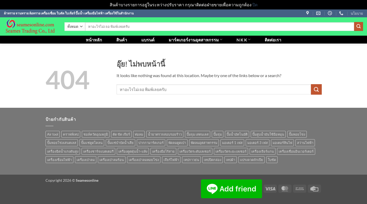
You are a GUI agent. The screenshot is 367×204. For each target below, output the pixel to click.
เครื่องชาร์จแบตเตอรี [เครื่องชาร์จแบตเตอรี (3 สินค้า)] (98, 151)
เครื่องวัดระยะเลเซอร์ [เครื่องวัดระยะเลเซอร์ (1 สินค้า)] (231, 151)
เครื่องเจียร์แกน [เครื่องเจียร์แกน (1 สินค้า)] (262, 151)
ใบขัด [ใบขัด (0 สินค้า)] (272, 160)
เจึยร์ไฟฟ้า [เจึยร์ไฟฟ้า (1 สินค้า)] (171, 160)
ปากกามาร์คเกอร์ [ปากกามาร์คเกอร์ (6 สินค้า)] (151, 143)
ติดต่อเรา (273, 39)
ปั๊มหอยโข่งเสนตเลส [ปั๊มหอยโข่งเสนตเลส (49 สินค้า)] (61, 143)
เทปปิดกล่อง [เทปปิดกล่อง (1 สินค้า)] (212, 160)
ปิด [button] (255, 4)
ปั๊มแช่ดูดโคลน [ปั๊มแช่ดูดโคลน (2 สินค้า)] (92, 143)
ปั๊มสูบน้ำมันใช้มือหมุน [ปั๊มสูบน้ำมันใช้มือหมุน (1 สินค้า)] (268, 134)
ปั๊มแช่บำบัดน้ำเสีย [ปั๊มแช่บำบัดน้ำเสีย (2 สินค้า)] (120, 143)
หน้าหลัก (94, 39)
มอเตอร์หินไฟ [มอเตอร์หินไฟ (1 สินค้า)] (282, 143)
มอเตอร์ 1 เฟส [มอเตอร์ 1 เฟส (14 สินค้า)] (232, 143)
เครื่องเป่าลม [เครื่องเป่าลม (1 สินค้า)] (86, 160)
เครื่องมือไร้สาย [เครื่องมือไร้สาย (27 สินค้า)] (163, 151)
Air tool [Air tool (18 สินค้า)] (52, 134)
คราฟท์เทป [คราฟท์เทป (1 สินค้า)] (71, 134)
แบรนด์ (147, 39)
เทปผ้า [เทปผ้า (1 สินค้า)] (230, 160)
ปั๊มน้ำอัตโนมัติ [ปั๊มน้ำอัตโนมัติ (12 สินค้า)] (237, 134)
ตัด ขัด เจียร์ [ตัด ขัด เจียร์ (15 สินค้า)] (121, 134)
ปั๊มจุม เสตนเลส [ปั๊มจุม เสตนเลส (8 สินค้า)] (198, 134)
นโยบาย (357, 13)
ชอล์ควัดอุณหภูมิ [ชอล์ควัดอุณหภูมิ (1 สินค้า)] (95, 134)
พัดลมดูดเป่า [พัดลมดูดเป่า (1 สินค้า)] (177, 143)
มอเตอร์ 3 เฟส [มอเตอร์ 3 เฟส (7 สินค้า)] (257, 143)
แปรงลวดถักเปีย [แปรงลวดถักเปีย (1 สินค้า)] (251, 160)
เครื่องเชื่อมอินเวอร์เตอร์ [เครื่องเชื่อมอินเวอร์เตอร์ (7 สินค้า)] (296, 151)
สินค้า (121, 39)
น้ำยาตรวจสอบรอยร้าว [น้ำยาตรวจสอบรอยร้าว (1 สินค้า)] (165, 134)
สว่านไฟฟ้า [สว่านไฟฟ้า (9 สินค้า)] (305, 143)
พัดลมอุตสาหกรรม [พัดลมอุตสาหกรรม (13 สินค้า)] (204, 143)
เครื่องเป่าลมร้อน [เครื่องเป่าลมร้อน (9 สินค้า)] (111, 160)
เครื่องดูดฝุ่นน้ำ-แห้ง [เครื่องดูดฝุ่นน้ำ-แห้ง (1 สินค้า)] (132, 151)
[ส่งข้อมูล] (358, 26)
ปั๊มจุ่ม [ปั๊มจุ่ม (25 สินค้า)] (217, 134)
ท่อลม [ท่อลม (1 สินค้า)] (139, 134)
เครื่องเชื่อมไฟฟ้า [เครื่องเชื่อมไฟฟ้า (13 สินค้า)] (59, 160)
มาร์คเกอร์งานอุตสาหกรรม (195, 39)
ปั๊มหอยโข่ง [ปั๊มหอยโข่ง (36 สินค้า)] (297, 134)
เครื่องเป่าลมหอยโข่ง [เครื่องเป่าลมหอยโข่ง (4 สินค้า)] (144, 160)
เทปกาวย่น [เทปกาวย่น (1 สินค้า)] (191, 160)
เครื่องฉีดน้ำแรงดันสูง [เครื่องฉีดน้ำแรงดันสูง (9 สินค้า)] (62, 151)
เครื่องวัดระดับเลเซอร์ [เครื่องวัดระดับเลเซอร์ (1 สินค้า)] (195, 151)
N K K (243, 39)
